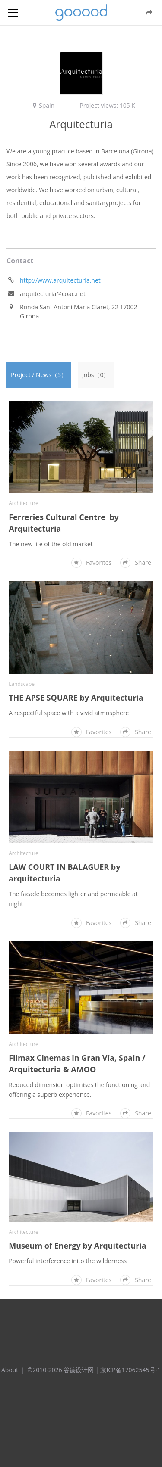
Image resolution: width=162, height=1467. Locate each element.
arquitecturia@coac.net (53, 294)
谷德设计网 (81, 12)
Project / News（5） (39, 375)
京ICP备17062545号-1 (130, 1370)
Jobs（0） (95, 375)
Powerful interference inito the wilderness (68, 1261)
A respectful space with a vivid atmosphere (69, 713)
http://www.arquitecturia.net (60, 280)
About (9, 1370)
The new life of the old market (51, 544)
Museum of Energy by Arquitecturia (77, 1245)
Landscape (22, 684)
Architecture (23, 503)
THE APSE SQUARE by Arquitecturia (76, 697)
